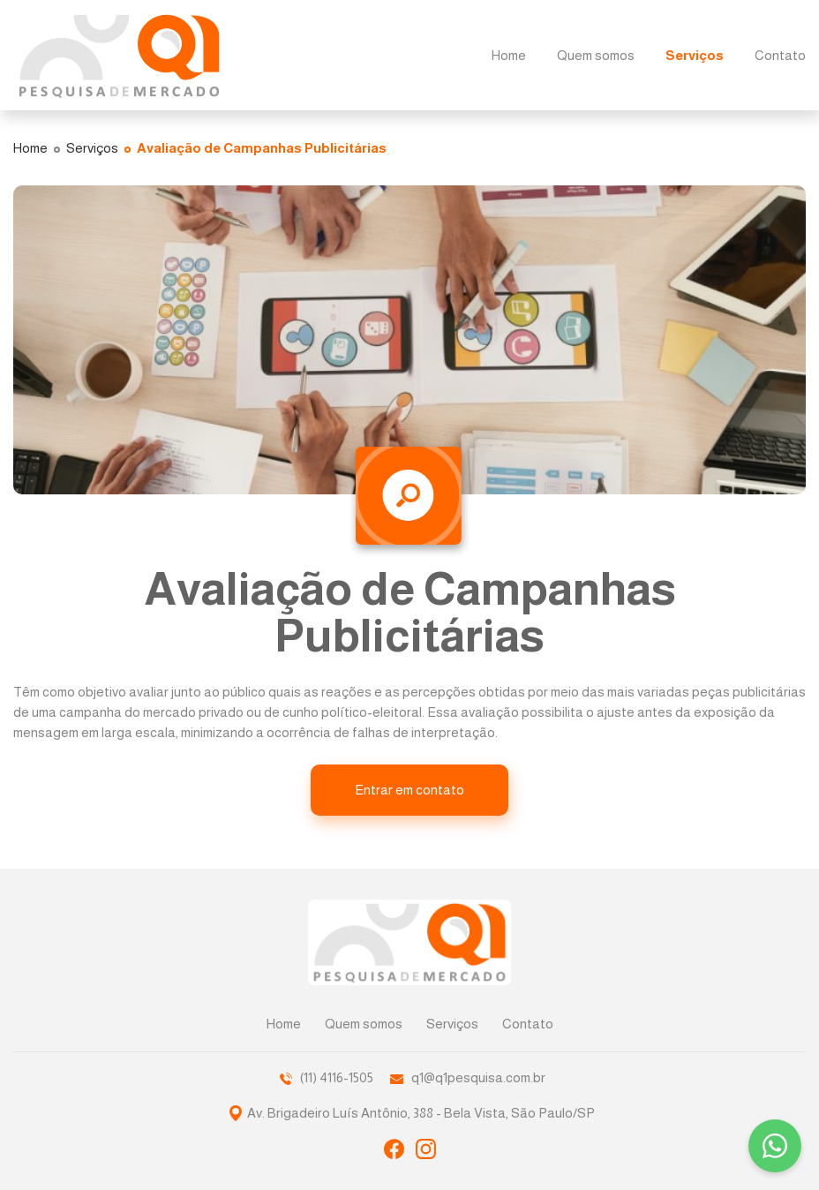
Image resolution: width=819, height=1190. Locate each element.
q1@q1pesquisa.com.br (467, 1077)
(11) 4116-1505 (326, 1077)
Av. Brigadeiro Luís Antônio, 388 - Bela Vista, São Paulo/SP (421, 1110)
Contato (527, 1023)
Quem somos (363, 1023)
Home (284, 1023)
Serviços (452, 1023)
